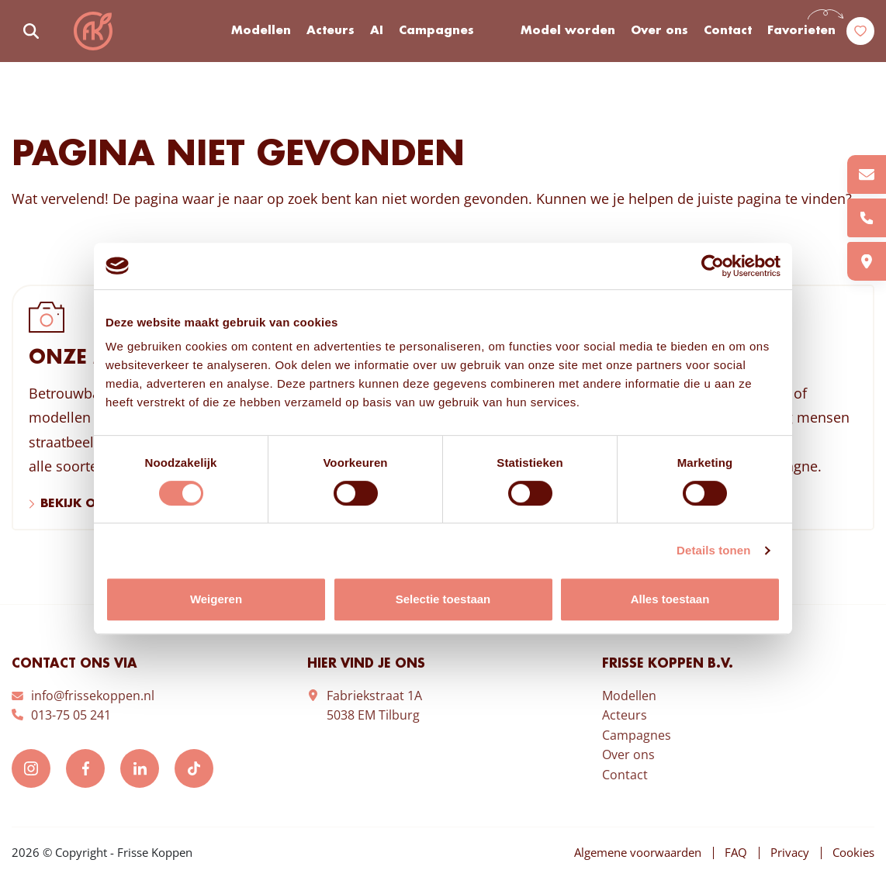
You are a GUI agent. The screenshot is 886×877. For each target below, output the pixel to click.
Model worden (568, 31)
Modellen (261, 31)
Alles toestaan (670, 599)
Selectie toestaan (443, 599)
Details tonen (713, 550)
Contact (728, 31)
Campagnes (436, 31)
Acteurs (330, 31)
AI (376, 31)
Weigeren (216, 599)
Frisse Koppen (93, 31)
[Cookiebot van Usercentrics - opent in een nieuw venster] (712, 266)
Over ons (659, 31)
